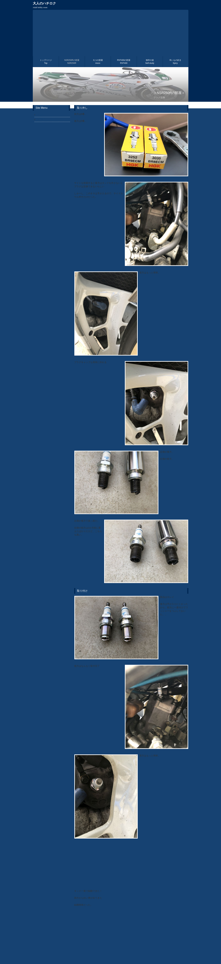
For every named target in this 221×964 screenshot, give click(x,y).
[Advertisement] (110, 33)
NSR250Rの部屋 (71, 61)
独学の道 (149, 61)
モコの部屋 (98, 61)
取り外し (41, 114)
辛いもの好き (175, 61)
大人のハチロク (44, 5)
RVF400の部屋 (123, 61)
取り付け (41, 119)
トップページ (46, 61)
